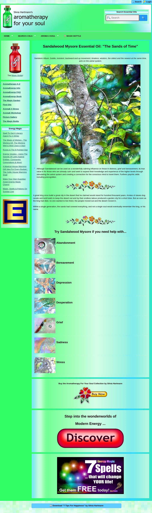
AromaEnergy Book (12, 96)
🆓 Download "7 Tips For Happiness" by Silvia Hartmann (76, 505)
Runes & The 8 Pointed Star (15, 150)
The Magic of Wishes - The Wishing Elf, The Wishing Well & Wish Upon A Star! (15, 143)
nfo (18, 88)
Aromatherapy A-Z (11, 84)
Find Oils (7, 105)
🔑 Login (147, 2)
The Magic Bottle (11, 121)
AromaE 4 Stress (11, 109)
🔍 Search (136, 2)
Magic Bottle (17, 75)
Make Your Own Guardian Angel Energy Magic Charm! (14, 182)
